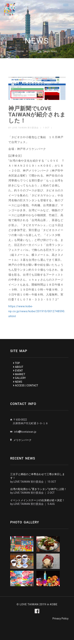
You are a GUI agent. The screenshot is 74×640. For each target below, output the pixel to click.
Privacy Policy (60, 618)
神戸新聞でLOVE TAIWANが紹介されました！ (37, 114)
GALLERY (19, 377)
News (33, 51)
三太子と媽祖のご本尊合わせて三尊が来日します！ (37, 476)
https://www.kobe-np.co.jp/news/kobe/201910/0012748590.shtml (36, 311)
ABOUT (18, 366)
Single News (50, 51)
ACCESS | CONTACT (25, 385)
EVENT (18, 370)
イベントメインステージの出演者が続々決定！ (37, 500)
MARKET (19, 374)
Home (20, 51)
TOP (16, 363)
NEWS (17, 381)
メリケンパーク (22, 440)
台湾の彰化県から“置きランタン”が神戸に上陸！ (38, 489)
